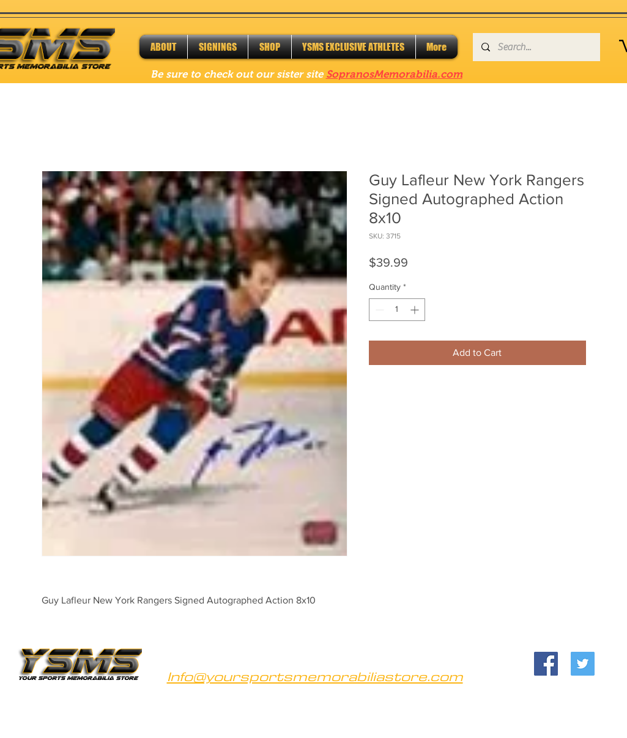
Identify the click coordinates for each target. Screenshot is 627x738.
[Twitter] (583, 664)
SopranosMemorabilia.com (394, 74)
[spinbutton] (397, 309)
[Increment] (415, 309)
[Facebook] (546, 664)
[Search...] (535, 47)
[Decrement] (378, 309)
